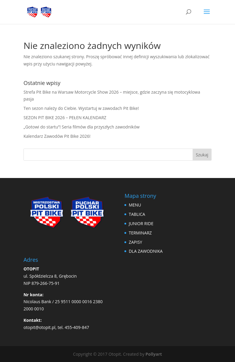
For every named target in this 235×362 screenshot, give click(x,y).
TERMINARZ (140, 233)
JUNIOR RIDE (141, 223)
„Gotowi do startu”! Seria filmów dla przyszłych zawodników (81, 127)
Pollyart (153, 354)
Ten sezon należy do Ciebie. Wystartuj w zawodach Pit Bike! (81, 108)
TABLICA (137, 214)
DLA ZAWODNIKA (146, 251)
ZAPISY (135, 242)
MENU (135, 205)
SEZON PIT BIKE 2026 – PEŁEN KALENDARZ (64, 117)
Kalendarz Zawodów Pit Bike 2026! (56, 136)
